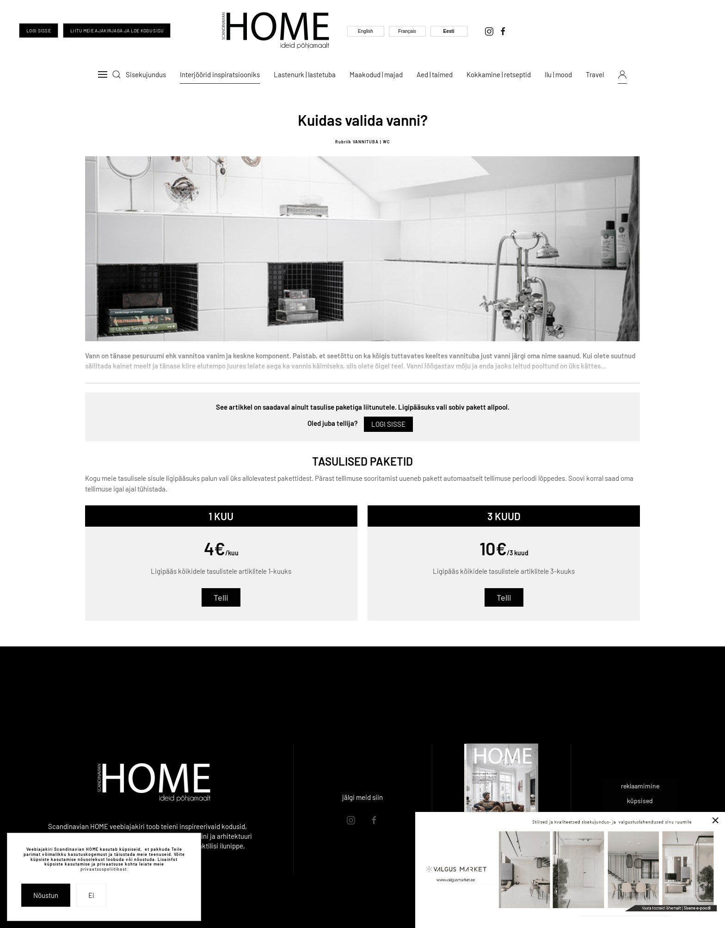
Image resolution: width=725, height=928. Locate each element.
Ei (91, 895)
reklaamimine (640, 786)
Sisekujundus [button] (146, 74)
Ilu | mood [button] (558, 74)
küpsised (640, 801)
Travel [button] (595, 74)
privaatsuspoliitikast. (104, 869)
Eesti (449, 31)
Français (407, 31)
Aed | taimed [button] (435, 74)
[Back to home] (275, 30)
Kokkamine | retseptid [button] (499, 74)
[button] (102, 74)
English (365, 31)
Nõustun (45, 895)
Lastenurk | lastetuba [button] (305, 74)
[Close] (715, 820)
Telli (221, 597)
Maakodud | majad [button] (376, 74)
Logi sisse (38, 30)
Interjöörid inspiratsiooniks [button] (220, 74)
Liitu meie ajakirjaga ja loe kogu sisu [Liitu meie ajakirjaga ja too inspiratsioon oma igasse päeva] (116, 30)
